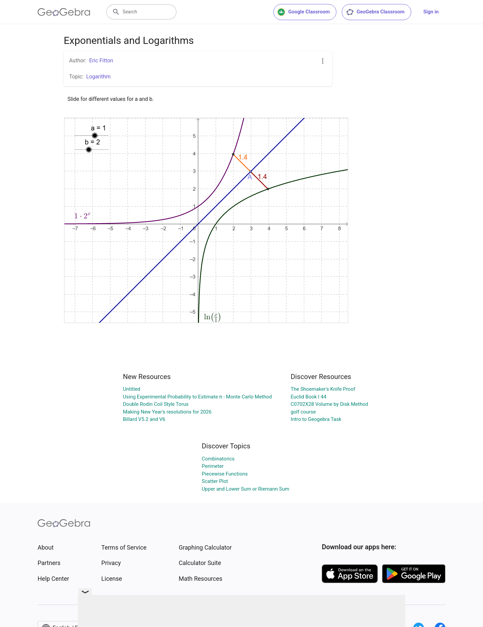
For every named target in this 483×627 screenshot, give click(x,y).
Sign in (431, 12)
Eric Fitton (101, 60)
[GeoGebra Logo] (64, 12)
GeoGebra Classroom (375, 12)
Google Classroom (303, 12)
